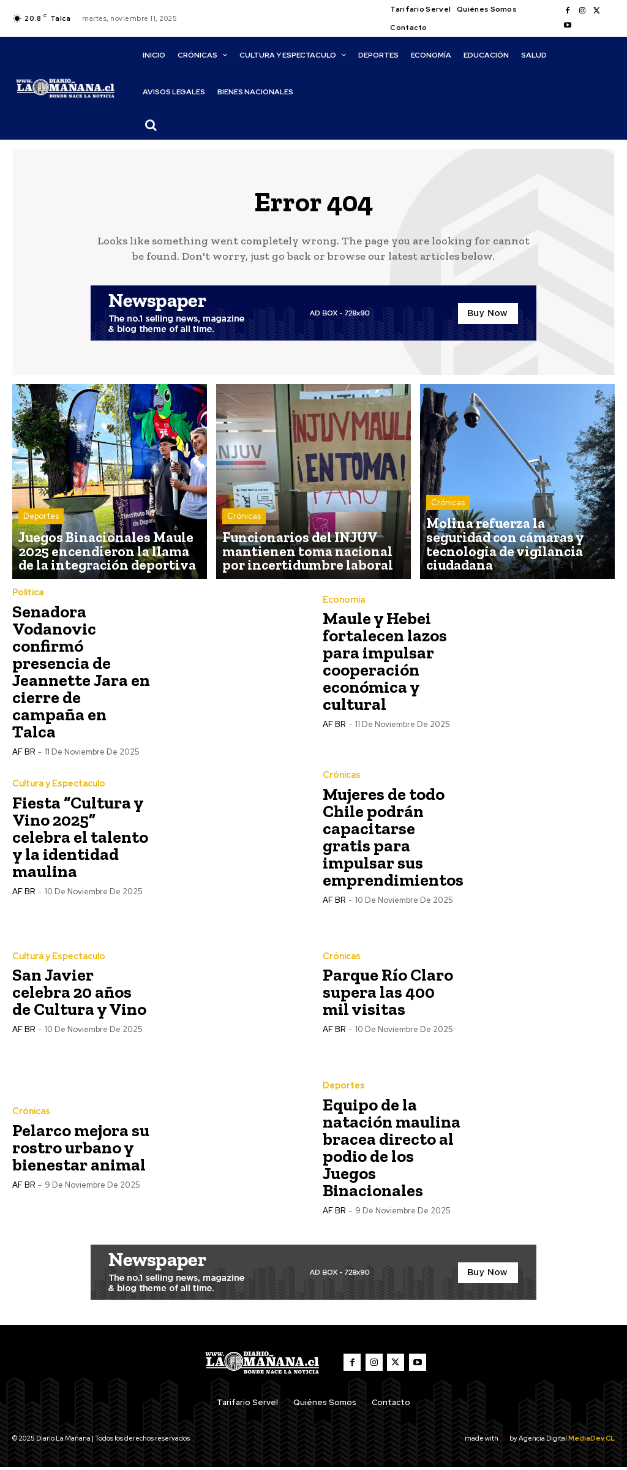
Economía (343, 602)
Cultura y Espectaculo (58, 786)
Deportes (41, 528)
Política (27, 595)
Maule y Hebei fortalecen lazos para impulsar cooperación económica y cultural (385, 664)
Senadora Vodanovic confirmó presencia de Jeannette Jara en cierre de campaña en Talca (81, 674)
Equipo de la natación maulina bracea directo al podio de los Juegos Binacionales (391, 1150)
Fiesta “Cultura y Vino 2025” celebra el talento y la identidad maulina (80, 839)
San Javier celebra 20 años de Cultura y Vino (79, 995)
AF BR (23, 754)
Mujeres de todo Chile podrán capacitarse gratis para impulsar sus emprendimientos (393, 839)
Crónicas (244, 528)
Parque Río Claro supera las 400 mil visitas (388, 995)
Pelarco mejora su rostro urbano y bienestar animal (80, 1150)
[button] (151, 125)
